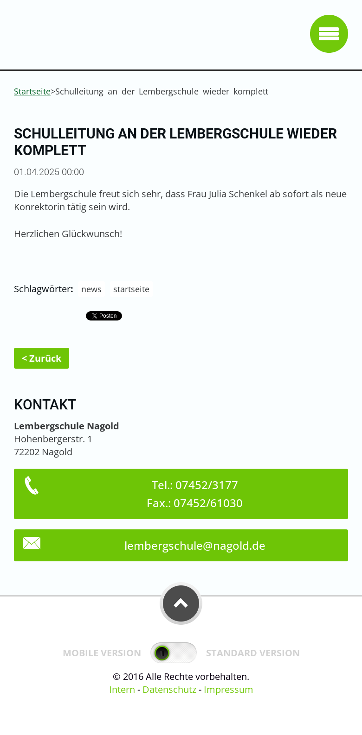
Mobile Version (102, 653)
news (91, 289)
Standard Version (253, 653)
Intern (122, 689)
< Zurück (41, 358)
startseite (131, 289)
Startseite (32, 91)
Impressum (228, 689)
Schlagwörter (42, 289)
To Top (181, 603)
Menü (329, 34)
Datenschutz (169, 689)
